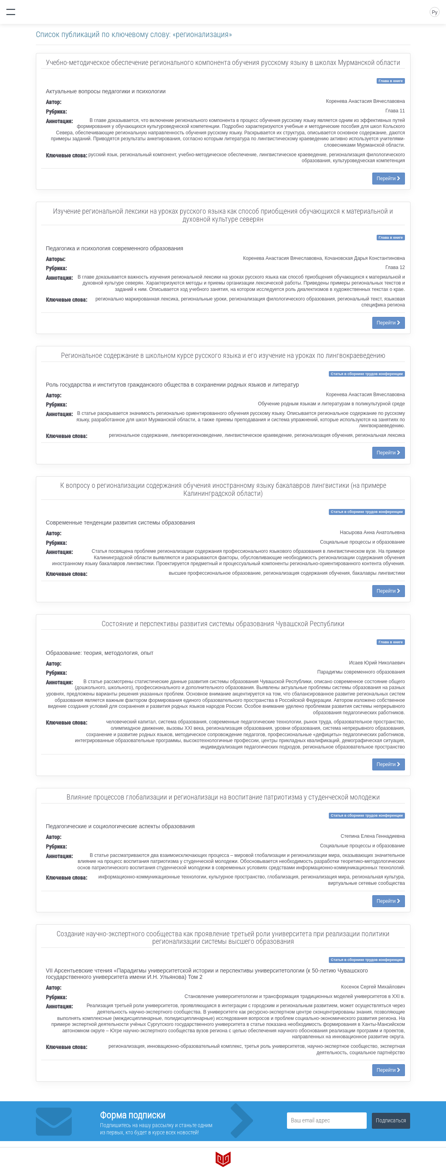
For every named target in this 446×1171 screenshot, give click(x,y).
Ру (434, 12)
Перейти (389, 178)
